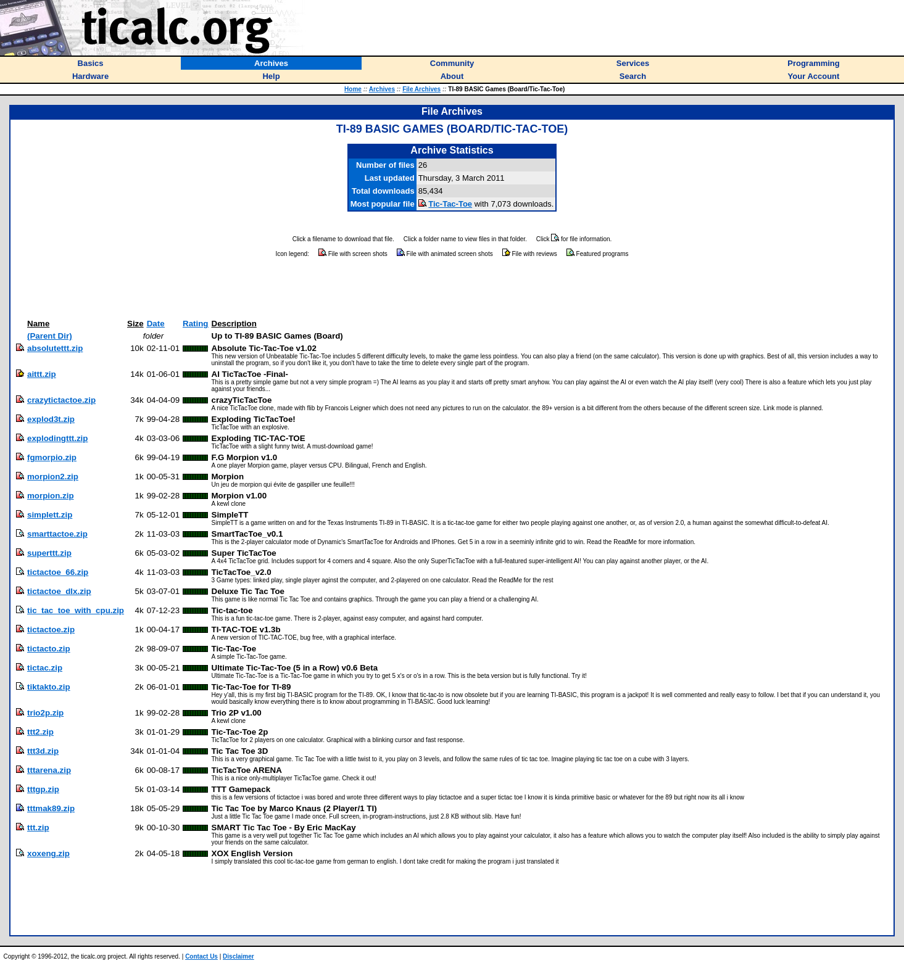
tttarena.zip (49, 770)
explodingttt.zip (57, 438)
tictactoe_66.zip (57, 572)
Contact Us (201, 956)
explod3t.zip (51, 419)
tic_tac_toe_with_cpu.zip (75, 610)
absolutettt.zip (55, 348)
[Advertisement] (452, 288)
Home (353, 89)
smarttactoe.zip (57, 534)
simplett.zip (49, 514)
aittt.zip (41, 374)
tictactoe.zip (51, 629)
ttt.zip (38, 827)
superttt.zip (49, 553)
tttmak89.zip (51, 808)
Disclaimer (238, 956)
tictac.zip (44, 667)
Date (156, 323)
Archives (382, 89)
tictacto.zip (48, 648)
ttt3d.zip (43, 751)
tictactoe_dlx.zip (59, 591)
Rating (195, 323)
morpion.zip (50, 495)
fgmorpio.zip (52, 457)
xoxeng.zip (48, 853)
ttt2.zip (40, 732)
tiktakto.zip (48, 686)
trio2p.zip (45, 712)
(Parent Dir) (49, 336)
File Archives (421, 89)
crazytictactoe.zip (61, 400)
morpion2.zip (52, 476)
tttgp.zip (43, 789)
